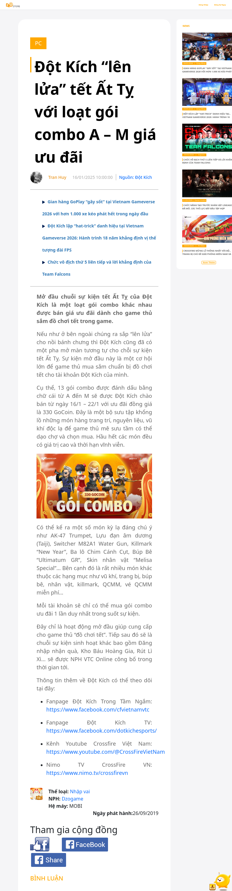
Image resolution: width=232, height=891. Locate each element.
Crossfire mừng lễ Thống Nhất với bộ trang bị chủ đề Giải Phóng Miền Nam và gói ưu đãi (206, 254)
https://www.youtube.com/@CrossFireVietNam (105, 751)
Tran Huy (57, 177)
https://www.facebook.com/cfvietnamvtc (97, 709)
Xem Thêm (209, 262)
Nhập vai (80, 791)
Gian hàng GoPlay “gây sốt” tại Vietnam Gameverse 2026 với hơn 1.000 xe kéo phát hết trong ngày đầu (207, 71)
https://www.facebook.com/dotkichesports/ (101, 730)
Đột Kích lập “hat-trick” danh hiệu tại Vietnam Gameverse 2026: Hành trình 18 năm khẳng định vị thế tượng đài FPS (99, 238)
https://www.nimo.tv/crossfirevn (87, 772)
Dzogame (72, 798)
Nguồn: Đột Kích (135, 177)
